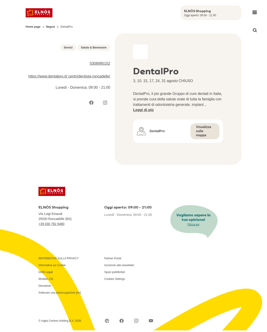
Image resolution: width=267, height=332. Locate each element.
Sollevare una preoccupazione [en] (59, 305)
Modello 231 (45, 291)
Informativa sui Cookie (52, 277)
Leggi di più (143, 110)
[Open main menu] (255, 12)
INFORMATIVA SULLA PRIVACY (58, 271)
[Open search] (254, 30)
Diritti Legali (45, 284)
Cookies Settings (114, 291)
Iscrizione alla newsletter (119, 277)
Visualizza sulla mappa (203, 131)
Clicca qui (193, 237)
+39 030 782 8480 (51, 236)
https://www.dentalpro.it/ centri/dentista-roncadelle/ (69, 146)
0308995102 (100, 133)
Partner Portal (112, 271)
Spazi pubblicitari (114, 284)
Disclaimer (44, 298)
